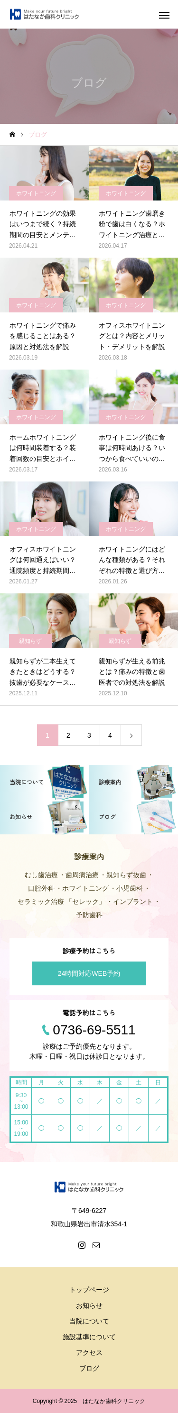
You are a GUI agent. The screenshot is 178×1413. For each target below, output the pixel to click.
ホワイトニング (36, 193)
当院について (89, 1321)
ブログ (89, 1368)
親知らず (30, 641)
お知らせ (89, 1305)
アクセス (89, 1352)
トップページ (89, 1289)
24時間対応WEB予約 (89, 973)
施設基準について (89, 1337)
